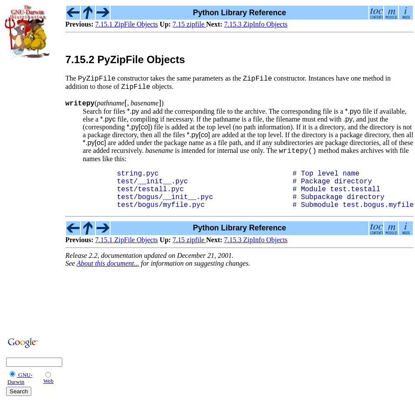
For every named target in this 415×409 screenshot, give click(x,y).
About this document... (108, 276)
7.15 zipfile (189, 24)
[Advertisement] (31, 197)
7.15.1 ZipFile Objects (126, 24)
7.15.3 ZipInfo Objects (256, 24)
